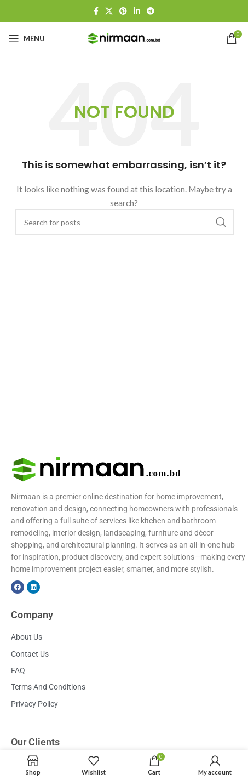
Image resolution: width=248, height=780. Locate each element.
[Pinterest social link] (123, 11)
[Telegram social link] (150, 11)
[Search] (124, 222)
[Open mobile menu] (26, 38)
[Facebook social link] (96, 11)
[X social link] (109, 11)
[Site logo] (124, 37)
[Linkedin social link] (136, 11)
